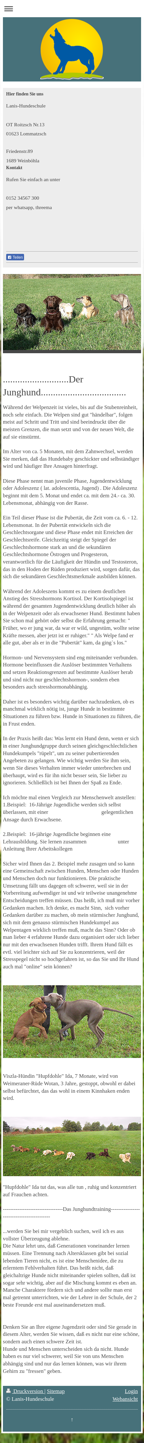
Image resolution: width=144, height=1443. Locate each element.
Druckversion (25, 1391)
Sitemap (56, 1391)
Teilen (15, 257)
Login (131, 1391)
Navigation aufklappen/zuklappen (72, 9)
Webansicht (125, 1399)
